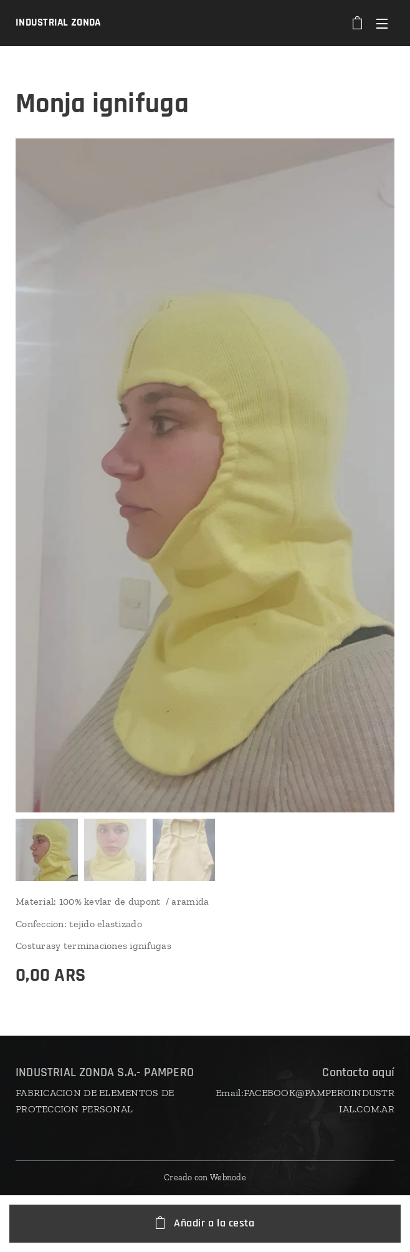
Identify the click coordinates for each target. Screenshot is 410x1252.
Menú (382, 23)
